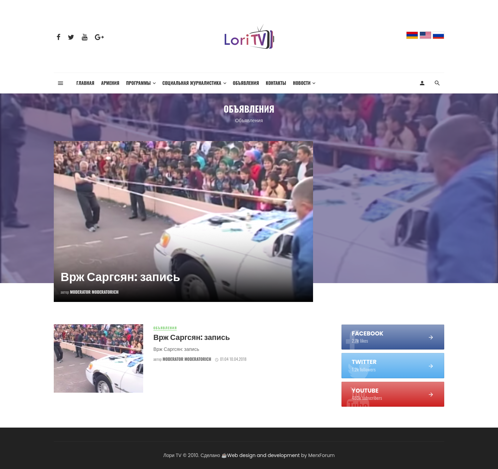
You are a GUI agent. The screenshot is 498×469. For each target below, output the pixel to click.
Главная (85, 83)
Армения (110, 83)
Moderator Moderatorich (187, 359)
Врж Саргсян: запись (191, 337)
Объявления (246, 83)
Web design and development (263, 455)
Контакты (276, 83)
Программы (138, 83)
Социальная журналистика (191, 83)
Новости (301, 83)
